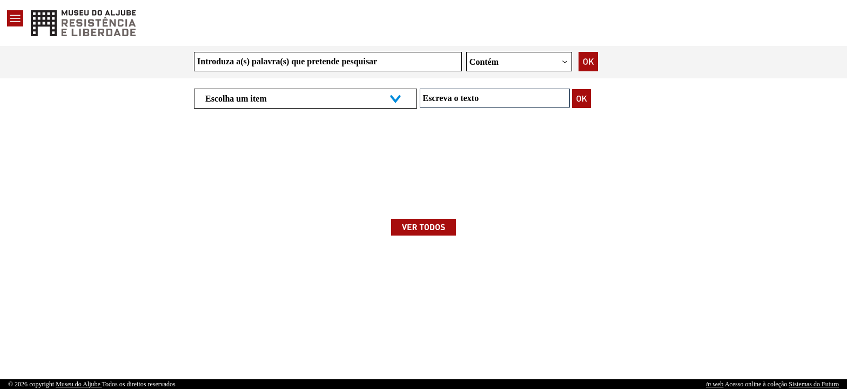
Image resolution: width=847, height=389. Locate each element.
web (714, 384)
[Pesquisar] (581, 98)
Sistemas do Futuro (814, 384)
